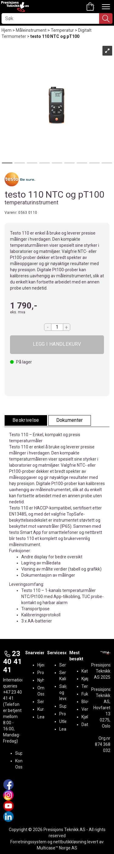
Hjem (7, 30)
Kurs (41, 709)
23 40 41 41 (12, 661)
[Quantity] (57, 327)
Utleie (64, 721)
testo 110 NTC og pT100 (54, 36)
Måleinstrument (31, 30)
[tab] (26, 420)
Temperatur (62, 30)
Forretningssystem (28, 841)
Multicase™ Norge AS (57, 847)
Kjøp (57, 344)
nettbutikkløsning (69, 841)
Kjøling (87, 716)
